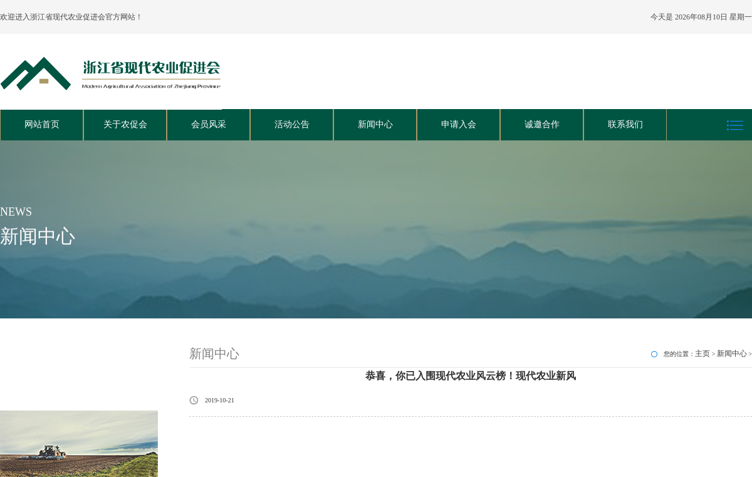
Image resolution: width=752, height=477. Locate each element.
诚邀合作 (542, 124)
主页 (702, 353)
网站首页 (42, 124)
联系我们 (625, 124)
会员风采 (208, 124)
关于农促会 (125, 124)
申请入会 (458, 124)
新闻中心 (375, 124)
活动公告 (292, 124)
